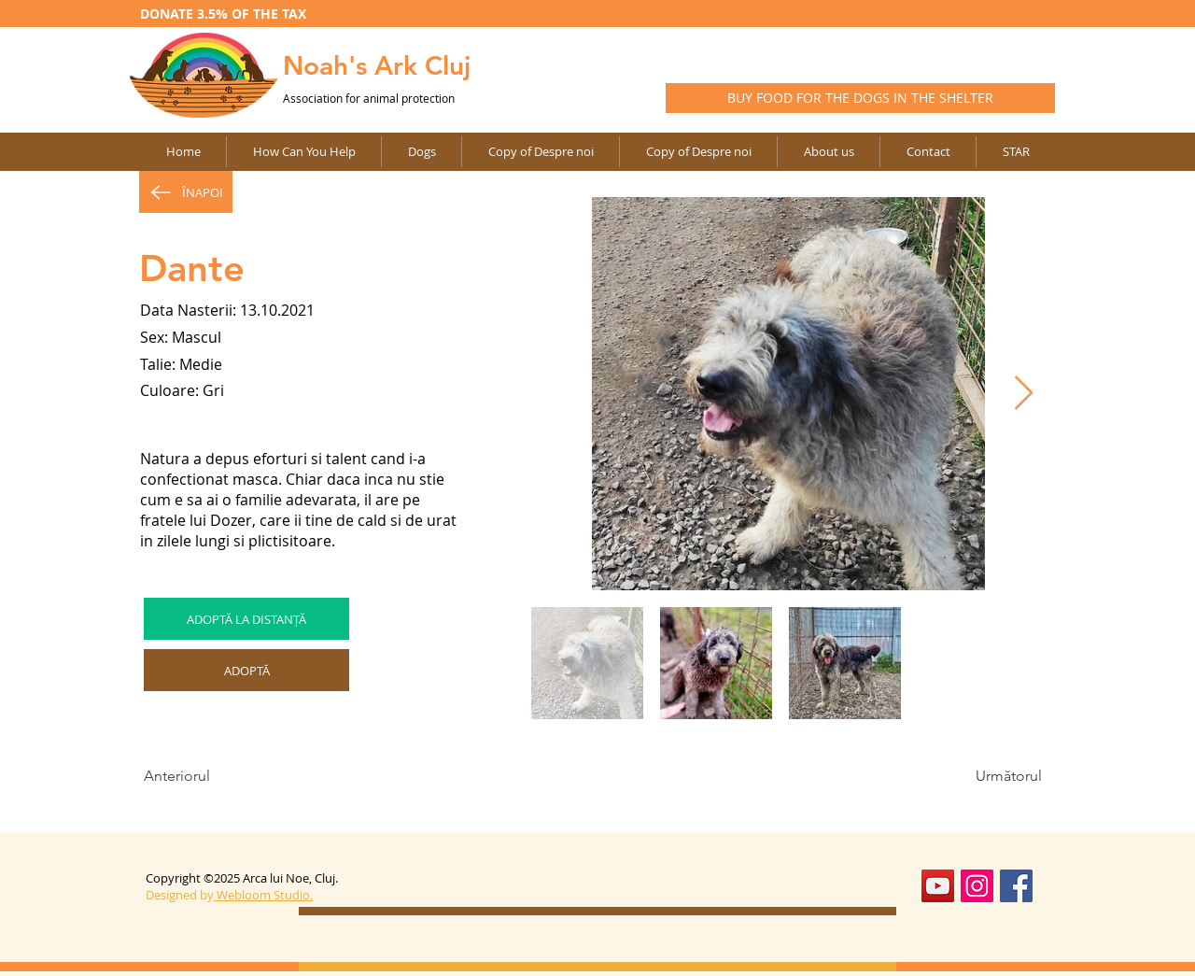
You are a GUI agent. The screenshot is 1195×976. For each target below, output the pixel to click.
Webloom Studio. (265, 894)
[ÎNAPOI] (185, 192)
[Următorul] (995, 776)
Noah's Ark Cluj (377, 65)
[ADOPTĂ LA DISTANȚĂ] (246, 619)
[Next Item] (1023, 393)
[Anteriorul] (205, 776)
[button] (540, 151)
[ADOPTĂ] (246, 670)
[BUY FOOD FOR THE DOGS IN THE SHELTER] (860, 98)
